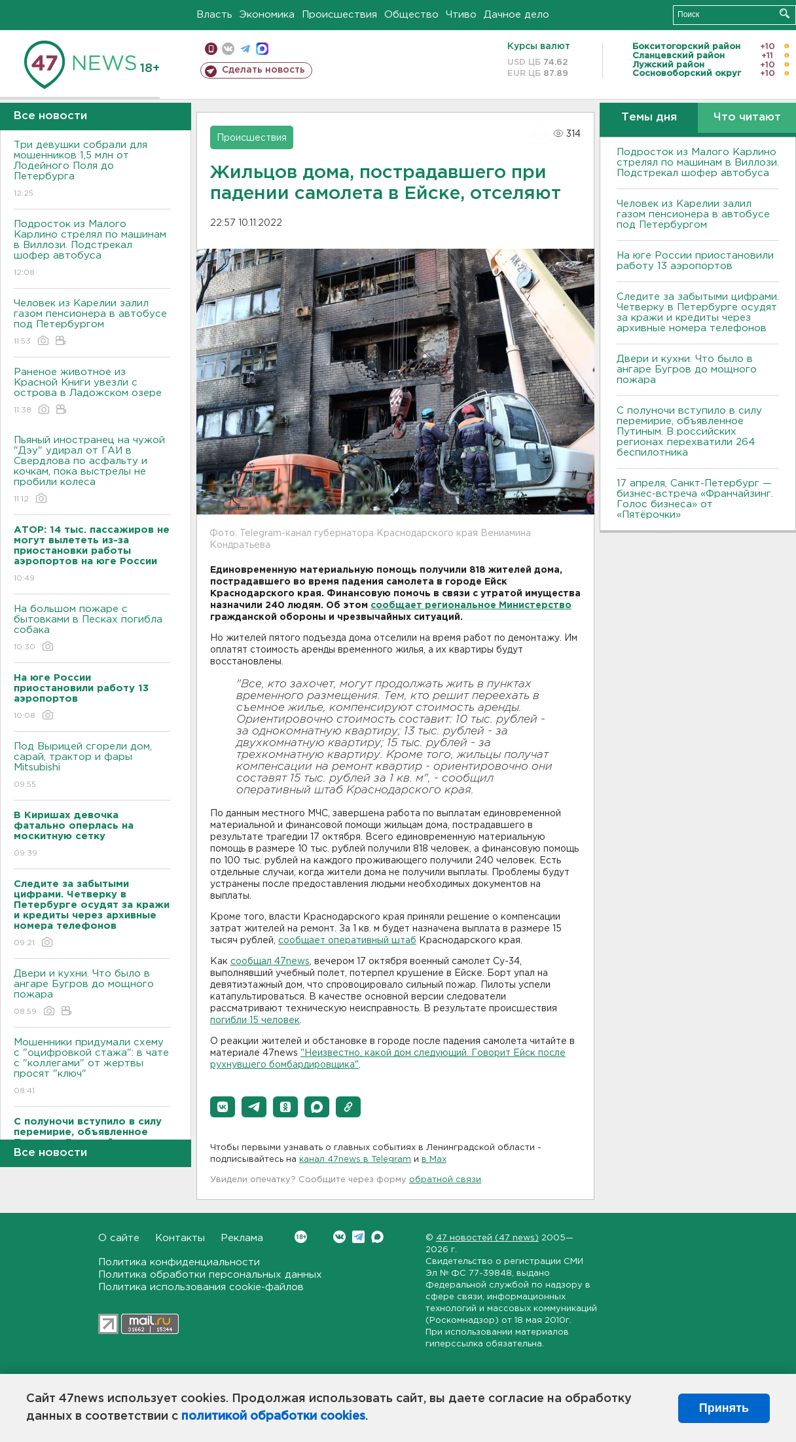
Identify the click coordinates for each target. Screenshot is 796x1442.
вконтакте (228, 49)
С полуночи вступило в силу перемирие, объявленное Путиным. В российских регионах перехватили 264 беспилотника (689, 431)
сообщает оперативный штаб (347, 941)
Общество (411, 14)
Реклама (242, 1238)
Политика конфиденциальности (179, 1262)
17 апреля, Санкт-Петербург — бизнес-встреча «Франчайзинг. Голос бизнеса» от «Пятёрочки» (695, 499)
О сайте (118, 1238)
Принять (724, 1408)
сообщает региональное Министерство (471, 605)
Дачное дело (516, 14)
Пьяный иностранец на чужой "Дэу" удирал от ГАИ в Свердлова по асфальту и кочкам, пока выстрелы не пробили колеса (92, 470)
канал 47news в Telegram (355, 1159)
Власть (214, 14)
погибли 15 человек (255, 1020)
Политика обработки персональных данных (210, 1275)
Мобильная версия (211, 49)
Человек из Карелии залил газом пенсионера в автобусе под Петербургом (92, 323)
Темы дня (649, 117)
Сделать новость (263, 70)
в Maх (434, 1159)
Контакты (180, 1238)
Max (377, 1237)
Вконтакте (301, 1237)
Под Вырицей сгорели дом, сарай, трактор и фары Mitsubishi (92, 766)
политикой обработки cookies (273, 1416)
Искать (784, 13)
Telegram (358, 1237)
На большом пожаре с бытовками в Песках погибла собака (92, 629)
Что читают (747, 117)
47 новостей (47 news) (487, 1238)
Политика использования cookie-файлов (201, 1287)
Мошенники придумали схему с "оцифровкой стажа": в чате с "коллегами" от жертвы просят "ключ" (92, 1067)
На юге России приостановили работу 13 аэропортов (695, 260)
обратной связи (445, 1179)
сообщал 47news (270, 961)
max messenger (262, 49)
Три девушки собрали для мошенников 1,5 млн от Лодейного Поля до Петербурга (92, 170)
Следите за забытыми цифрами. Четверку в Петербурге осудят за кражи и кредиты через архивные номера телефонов (698, 313)
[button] (222, 1106)
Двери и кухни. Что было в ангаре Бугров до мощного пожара (92, 993)
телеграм (245, 49)
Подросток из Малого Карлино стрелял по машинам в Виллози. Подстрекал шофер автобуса (92, 249)
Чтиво (461, 14)
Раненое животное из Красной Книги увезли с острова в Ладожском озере (92, 392)
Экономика (267, 14)
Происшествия (339, 14)
